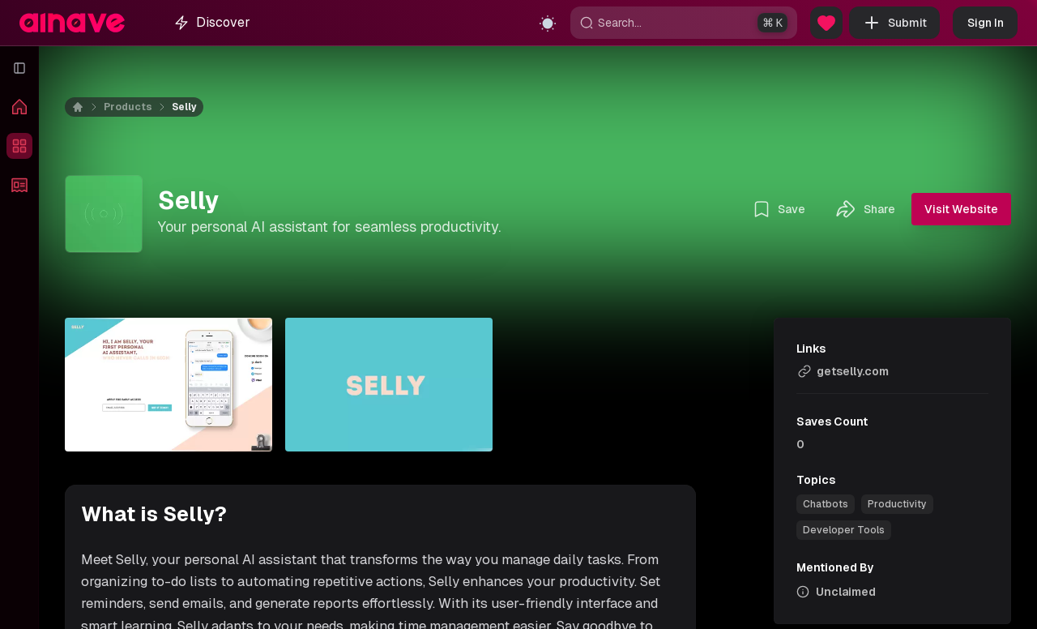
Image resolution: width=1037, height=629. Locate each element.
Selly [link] (184, 107)
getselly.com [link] (842, 371)
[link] (825, 504)
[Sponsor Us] (826, 22)
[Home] (87, 107)
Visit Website (961, 209)
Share (864, 209)
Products (128, 107)
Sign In (985, 22)
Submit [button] (894, 22)
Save (778, 209)
